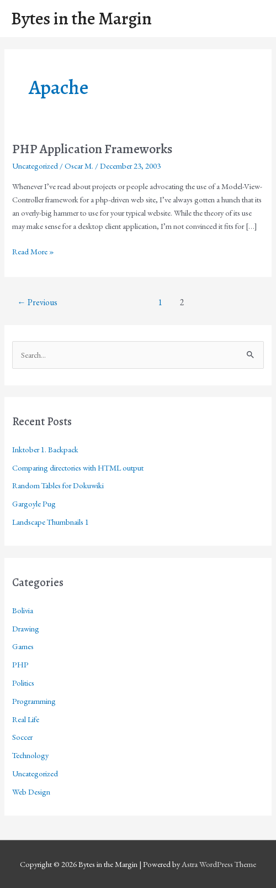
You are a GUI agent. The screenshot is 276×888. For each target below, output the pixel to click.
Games (23, 646)
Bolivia (22, 610)
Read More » (33, 251)
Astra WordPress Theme (219, 864)
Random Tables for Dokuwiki (58, 485)
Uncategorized (35, 165)
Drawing (25, 628)
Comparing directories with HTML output (78, 467)
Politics (23, 682)
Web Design (31, 791)
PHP (20, 664)
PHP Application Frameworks (92, 149)
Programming (34, 701)
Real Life (25, 719)
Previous (37, 302)
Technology (30, 755)
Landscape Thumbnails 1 (50, 521)
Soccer (22, 737)
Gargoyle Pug (34, 503)
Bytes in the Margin (81, 18)
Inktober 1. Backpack (45, 449)
